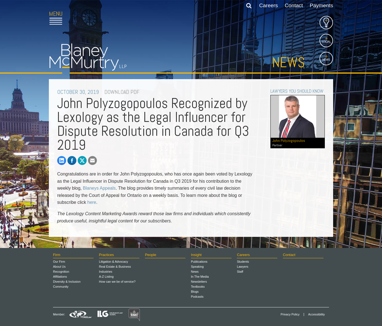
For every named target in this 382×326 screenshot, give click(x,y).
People (150, 255)
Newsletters (199, 281)
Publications (199, 261)
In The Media (200, 276)
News (288, 62)
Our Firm (59, 261)
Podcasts (197, 296)
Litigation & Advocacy (113, 261)
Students (243, 261)
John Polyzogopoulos (297, 142)
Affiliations (60, 276)
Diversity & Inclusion (67, 281)
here (91, 202)
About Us (59, 266)
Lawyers (242, 266)
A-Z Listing (106, 276)
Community (61, 286)
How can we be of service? (117, 281)
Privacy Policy (290, 314)
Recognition (61, 271)
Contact (294, 5)
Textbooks (198, 286)
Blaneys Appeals (99, 188)
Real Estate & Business (115, 266)
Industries (105, 271)
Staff (240, 271)
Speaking (197, 266)
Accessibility (316, 314)
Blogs (195, 291)
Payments (321, 5)
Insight (196, 255)
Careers (268, 5)
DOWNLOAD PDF (121, 92)
